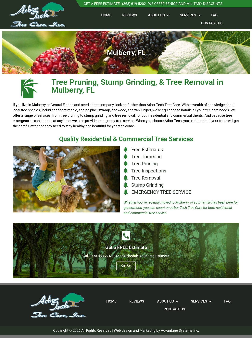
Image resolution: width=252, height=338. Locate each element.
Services (190, 15)
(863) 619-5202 (134, 4)
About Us (158, 15)
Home (106, 15)
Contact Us (211, 23)
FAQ (214, 15)
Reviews (129, 15)
